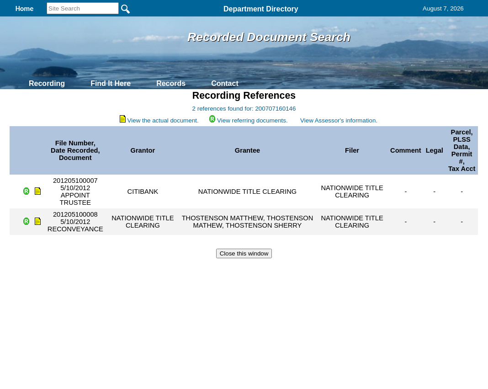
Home (155, 269)
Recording (47, 83)
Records (171, 83)
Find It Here (110, 83)
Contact (225, 83)
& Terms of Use (274, 269)
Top (92, 269)
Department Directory (260, 9)
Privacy (240, 269)
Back (119, 269)
